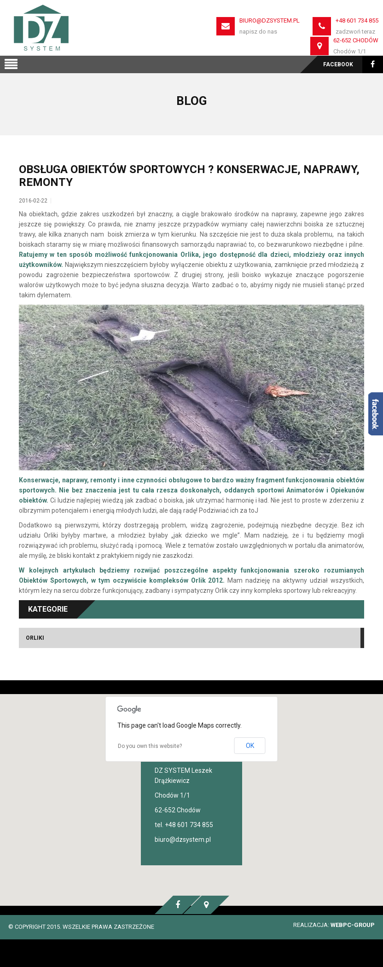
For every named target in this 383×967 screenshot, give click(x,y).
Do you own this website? (150, 746)
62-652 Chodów (355, 40)
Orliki (35, 638)
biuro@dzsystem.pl (269, 20)
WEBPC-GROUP (353, 924)
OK (250, 745)
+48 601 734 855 (357, 20)
